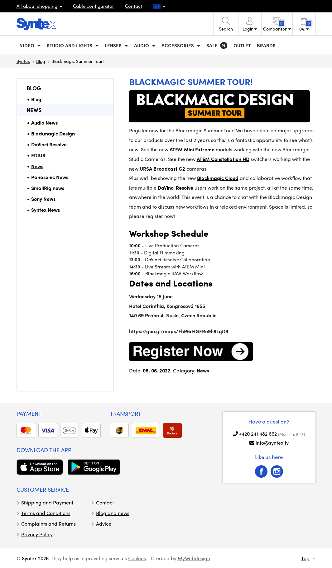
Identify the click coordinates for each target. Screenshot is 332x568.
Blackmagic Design (53, 133)
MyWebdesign (194, 558)
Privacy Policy (37, 534)
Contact (133, 5)
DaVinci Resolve (49, 144)
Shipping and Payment (47, 502)
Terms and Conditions (45, 513)
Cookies (137, 558)
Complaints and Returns (48, 523)
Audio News (44, 122)
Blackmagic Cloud (217, 178)
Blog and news (112, 513)
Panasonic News (49, 177)
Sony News (43, 198)
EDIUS (38, 155)
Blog (40, 61)
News (33, 110)
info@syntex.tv (272, 442)
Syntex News (45, 209)
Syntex (23, 61)
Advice (103, 523)
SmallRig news (47, 188)
